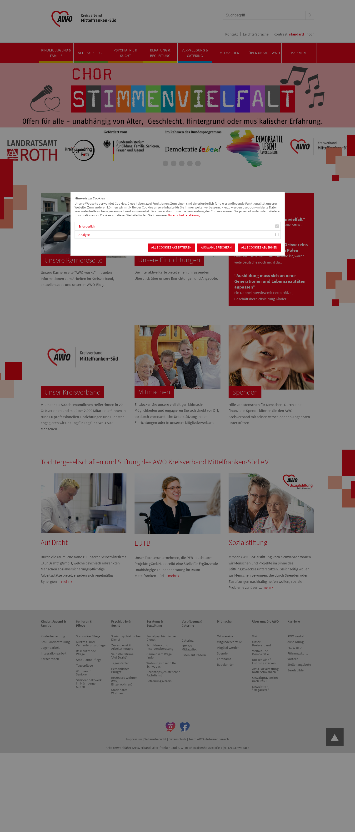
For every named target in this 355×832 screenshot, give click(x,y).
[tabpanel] (177, 116)
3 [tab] (173, 163)
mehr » (66, 581)
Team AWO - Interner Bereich (209, 739)
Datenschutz (177, 739)
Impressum (134, 739)
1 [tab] (157, 163)
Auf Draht (54, 542)
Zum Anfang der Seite (335, 737)
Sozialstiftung (248, 542)
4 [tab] (182, 163)
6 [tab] (198, 163)
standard (296, 34)
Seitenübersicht (155, 739)
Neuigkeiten (251, 201)
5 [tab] (190, 163)
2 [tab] (165, 163)
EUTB (142, 543)
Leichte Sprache (256, 34)
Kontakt (231, 34)
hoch (310, 34)
